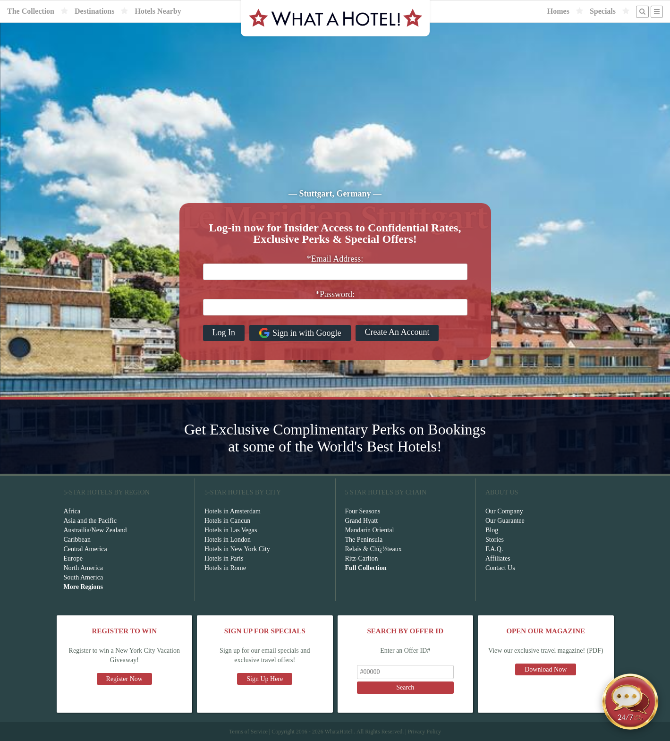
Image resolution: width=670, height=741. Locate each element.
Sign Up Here (264, 678)
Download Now (546, 669)
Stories (494, 539)
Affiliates (497, 558)
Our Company (504, 511)
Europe (73, 558)
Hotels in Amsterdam (232, 511)
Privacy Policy (424, 731)
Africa (72, 511)
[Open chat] (630, 701)
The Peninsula (364, 539)
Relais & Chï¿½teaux (373, 549)
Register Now (124, 678)
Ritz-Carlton (361, 558)
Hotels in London (227, 539)
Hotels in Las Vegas (230, 530)
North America (83, 567)
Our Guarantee (505, 520)
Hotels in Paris (223, 558)
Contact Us (500, 567)
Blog (491, 530)
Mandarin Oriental (369, 530)
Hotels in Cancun (227, 520)
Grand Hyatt (361, 520)
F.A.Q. (494, 549)
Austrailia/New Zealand (95, 530)
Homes (558, 11)
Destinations (94, 11)
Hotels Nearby (158, 11)
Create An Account (397, 332)
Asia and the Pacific (90, 520)
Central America (85, 549)
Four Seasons (363, 511)
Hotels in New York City (237, 549)
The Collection (30, 11)
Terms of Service (248, 731)
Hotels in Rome (225, 567)
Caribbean (77, 539)
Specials (603, 11)
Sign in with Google (300, 333)
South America (83, 577)
